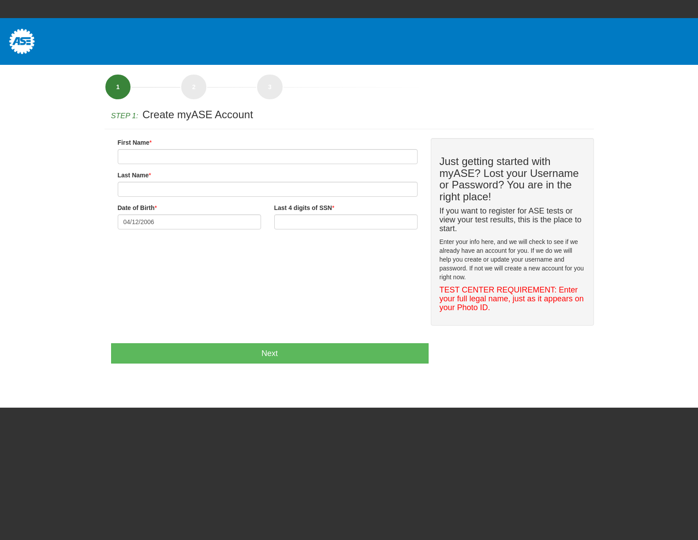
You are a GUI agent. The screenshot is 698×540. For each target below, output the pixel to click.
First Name (133, 142)
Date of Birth (136, 207)
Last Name (133, 175)
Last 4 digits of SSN (303, 207)
